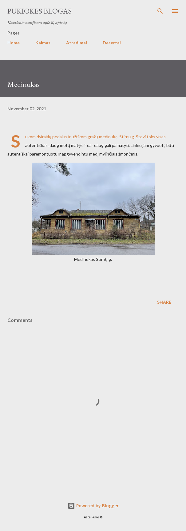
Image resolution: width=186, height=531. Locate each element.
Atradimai (76, 42)
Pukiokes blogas (39, 11)
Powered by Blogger (93, 506)
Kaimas (42, 42)
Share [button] (164, 302)
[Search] (160, 11)
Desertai (112, 42)
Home (13, 42)
